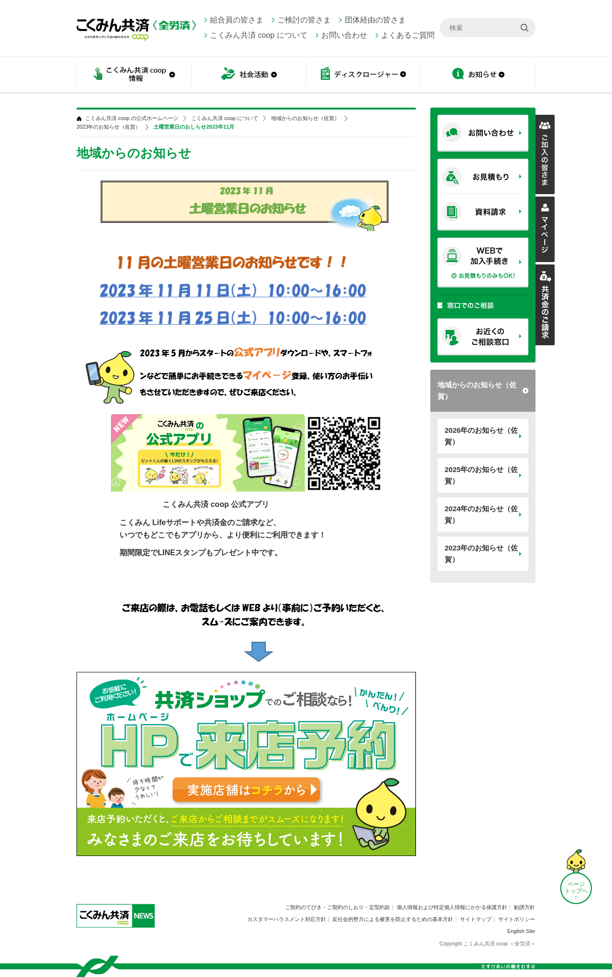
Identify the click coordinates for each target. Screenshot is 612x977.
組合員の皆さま (236, 20)
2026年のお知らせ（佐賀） (481, 436)
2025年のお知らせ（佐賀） (481, 475)
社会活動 (248, 75)
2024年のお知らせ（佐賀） (481, 514)
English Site (521, 931)
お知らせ (478, 75)
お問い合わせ (344, 35)
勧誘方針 (524, 907)
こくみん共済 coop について (258, 35)
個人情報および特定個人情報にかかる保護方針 (452, 907)
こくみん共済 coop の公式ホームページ (131, 118)
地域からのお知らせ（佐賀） (476, 390)
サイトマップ (476, 919)
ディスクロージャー (363, 75)
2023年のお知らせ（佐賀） (481, 553)
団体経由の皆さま (375, 20)
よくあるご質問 (408, 35)
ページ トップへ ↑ (576, 891)
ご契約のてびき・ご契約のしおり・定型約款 (337, 907)
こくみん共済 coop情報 (133, 75)
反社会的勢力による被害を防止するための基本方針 (392, 919)
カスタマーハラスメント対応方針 (286, 919)
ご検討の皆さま (304, 20)
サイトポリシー (516, 919)
